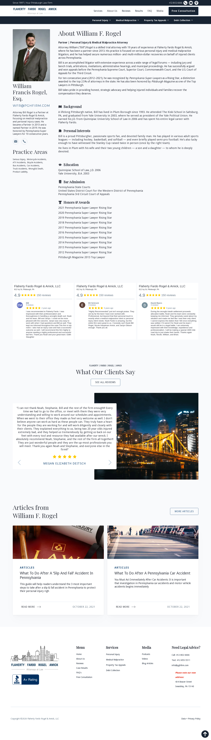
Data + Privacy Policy (190, 718)
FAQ (150, 10)
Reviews (126, 10)
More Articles (184, 511)
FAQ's (78, 672)
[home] (35, 11)
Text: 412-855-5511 (181, 660)
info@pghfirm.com (180, 665)
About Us (112, 10)
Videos (145, 659)
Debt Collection (182, 20)
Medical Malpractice (126, 20)
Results (139, 10)
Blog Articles (147, 663)
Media (160, 10)
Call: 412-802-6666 (180, 655)
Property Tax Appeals (155, 20)
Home (79, 654)
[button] (112, 11)
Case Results (82, 668)
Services (98, 10)
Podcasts (146, 654)
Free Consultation (183, 10)
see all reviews (105, 382)
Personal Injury (100, 20)
